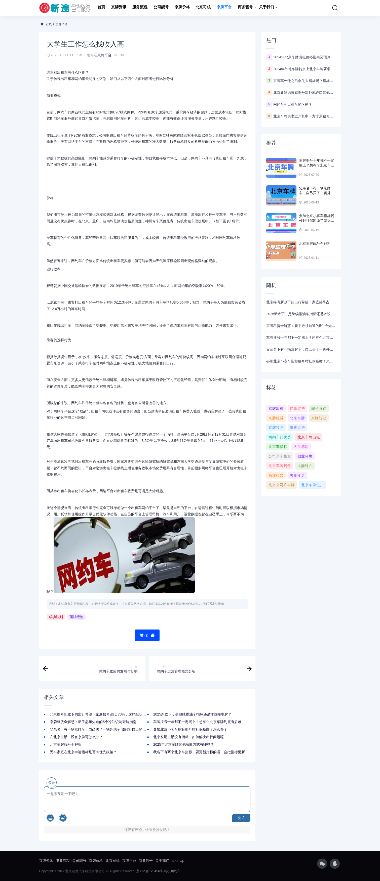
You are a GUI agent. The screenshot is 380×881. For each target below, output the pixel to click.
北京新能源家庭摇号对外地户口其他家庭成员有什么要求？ (304, 93)
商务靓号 (245, 8)
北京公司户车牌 (282, 485)
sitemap (178, 861)
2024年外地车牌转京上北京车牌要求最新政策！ (304, 69)
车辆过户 (297, 428)
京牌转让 (318, 418)
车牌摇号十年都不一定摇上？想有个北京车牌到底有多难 (197, 722)
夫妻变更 (297, 475)
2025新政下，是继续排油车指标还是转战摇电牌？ (192, 714)
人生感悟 (301, 447)
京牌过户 (276, 428)
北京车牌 (297, 418)
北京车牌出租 (308, 437)
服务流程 (139, 8)
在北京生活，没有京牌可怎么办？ (76, 737)
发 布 (241, 818)
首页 (101, 8)
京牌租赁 (276, 418)
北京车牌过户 (312, 485)
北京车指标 (278, 447)
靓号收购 (318, 408)
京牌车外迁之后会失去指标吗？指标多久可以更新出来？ (304, 81)
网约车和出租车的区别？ (292, 104)
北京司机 (203, 8)
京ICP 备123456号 (149, 871)
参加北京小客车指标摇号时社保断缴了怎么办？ (190, 729)
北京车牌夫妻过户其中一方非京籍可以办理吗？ (304, 116)
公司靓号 (161, 8)
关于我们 (266, 8)
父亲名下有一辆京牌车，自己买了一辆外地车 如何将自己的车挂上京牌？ (107, 729)
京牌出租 (276, 408)
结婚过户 (297, 408)
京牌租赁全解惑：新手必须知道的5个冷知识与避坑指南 (93, 722)
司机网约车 (172, 871)
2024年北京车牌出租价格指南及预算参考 (304, 57)
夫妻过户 (305, 466)
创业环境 (305, 456)
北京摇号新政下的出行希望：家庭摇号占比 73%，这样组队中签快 (101, 714)
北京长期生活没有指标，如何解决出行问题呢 (188, 737)
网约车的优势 (280, 437)
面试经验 (76, 617)
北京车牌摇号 (280, 466)
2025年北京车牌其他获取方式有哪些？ (183, 744)
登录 (51, 783)
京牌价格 (182, 8)
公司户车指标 (280, 456)
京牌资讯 (118, 8)
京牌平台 (224, 8)
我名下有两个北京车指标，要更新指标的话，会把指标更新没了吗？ (206, 752)
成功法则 (56, 617)
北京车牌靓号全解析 (66, 744)
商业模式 (276, 475)
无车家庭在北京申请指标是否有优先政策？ (83, 752)
